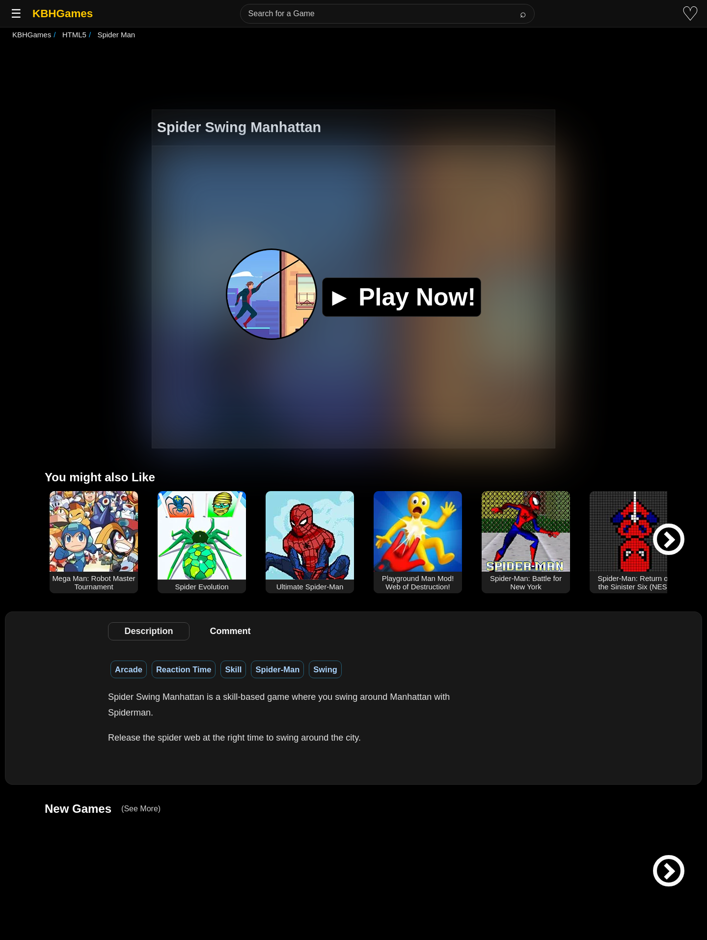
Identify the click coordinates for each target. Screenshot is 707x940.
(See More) (141, 808)
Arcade (128, 669)
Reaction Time (183, 669)
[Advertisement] (353, 76)
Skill (233, 669)
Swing (325, 669)
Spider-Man (277, 669)
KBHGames (62, 13)
